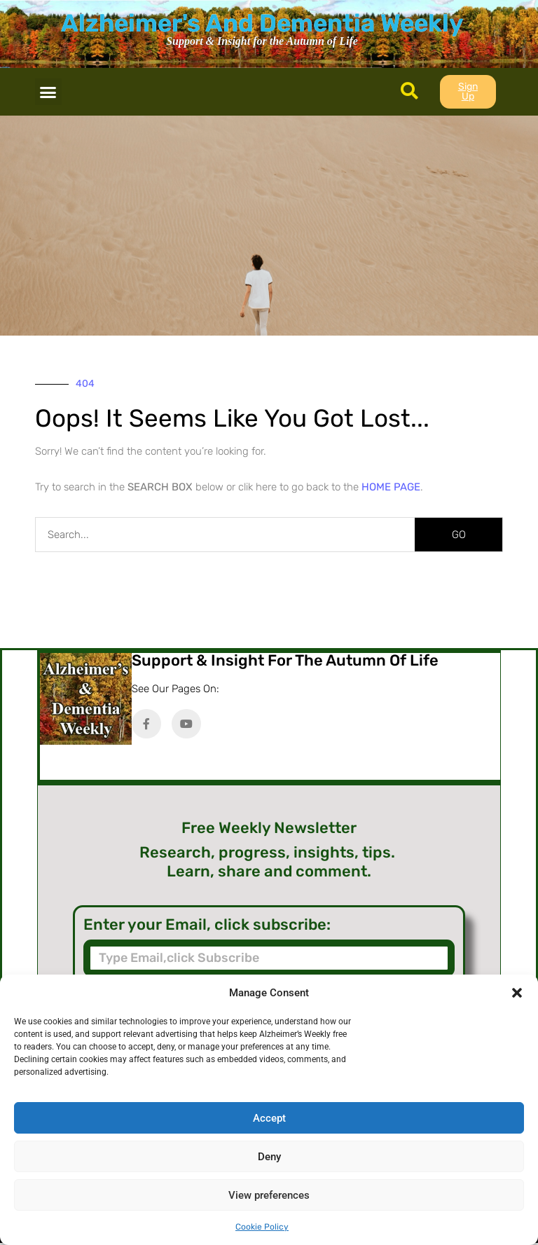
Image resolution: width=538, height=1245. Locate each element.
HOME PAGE (390, 487)
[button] (517, 993)
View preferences (269, 1195)
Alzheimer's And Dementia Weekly (262, 23)
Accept (269, 1118)
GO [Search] (459, 534)
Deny (269, 1156)
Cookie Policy (262, 1227)
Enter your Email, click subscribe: (207, 925)
